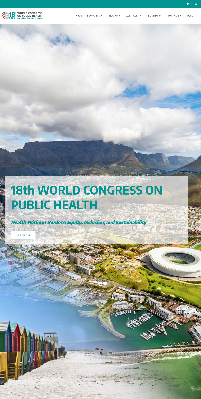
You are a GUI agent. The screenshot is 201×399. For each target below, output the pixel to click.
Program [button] (113, 15)
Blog (190, 15)
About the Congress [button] (88, 15)
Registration (154, 15)
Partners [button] (174, 15)
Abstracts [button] (132, 15)
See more (23, 235)
